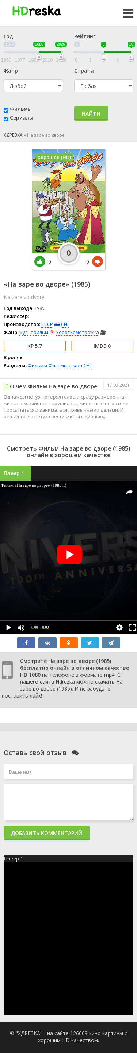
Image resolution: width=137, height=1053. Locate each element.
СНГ (65, 324)
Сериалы (21, 117)
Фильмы (21, 108)
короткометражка (77, 332)
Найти (91, 113)
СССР (47, 324)
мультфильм (33, 332)
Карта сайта (71, 915)
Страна (84, 70)
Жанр (11, 70)
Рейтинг (84, 36)
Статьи (71, 936)
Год (8, 36)
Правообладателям (71, 926)
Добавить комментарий (46, 832)
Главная (71, 947)
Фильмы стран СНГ (70, 365)
